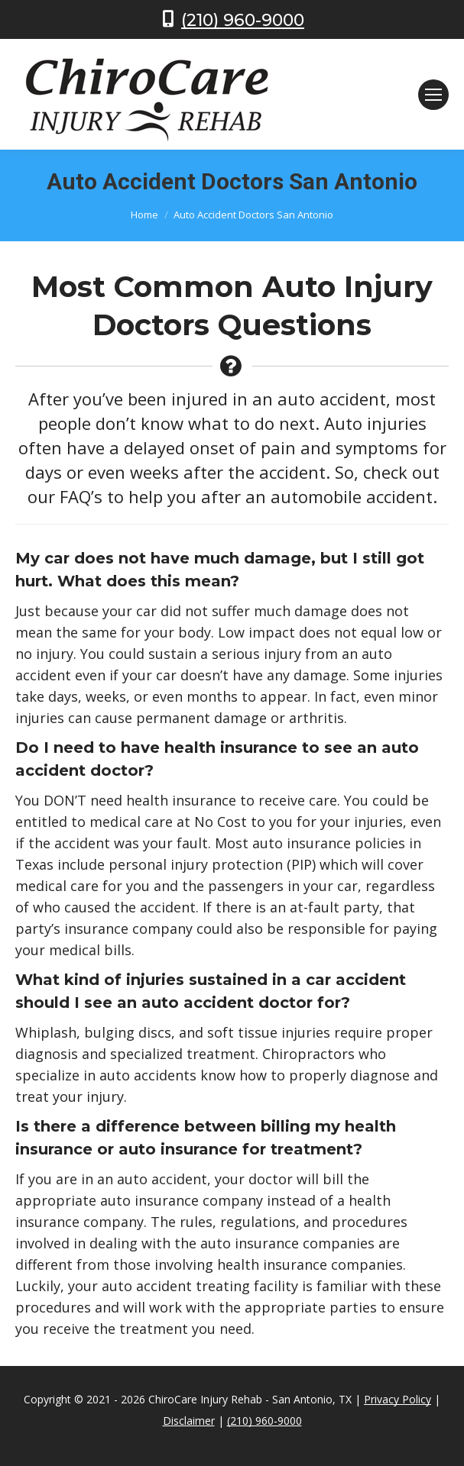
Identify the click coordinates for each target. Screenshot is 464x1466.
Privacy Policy (397, 1399)
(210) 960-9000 (242, 20)
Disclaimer (189, 1420)
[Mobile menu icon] (433, 94)
